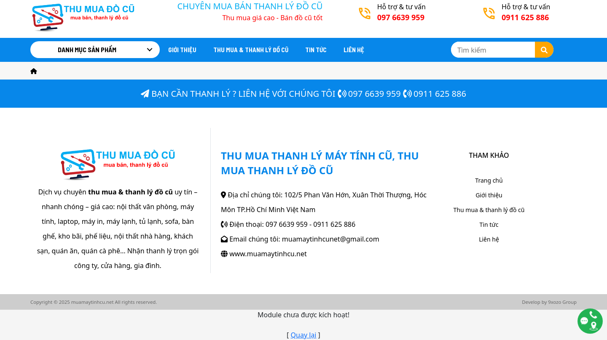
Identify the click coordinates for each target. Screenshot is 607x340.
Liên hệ (354, 49)
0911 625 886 (440, 93)
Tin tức (316, 49)
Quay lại (304, 335)
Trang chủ (488, 180)
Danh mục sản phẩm (87, 49)
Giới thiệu (182, 49)
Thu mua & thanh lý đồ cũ (250, 49)
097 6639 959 (374, 93)
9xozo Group (562, 302)
